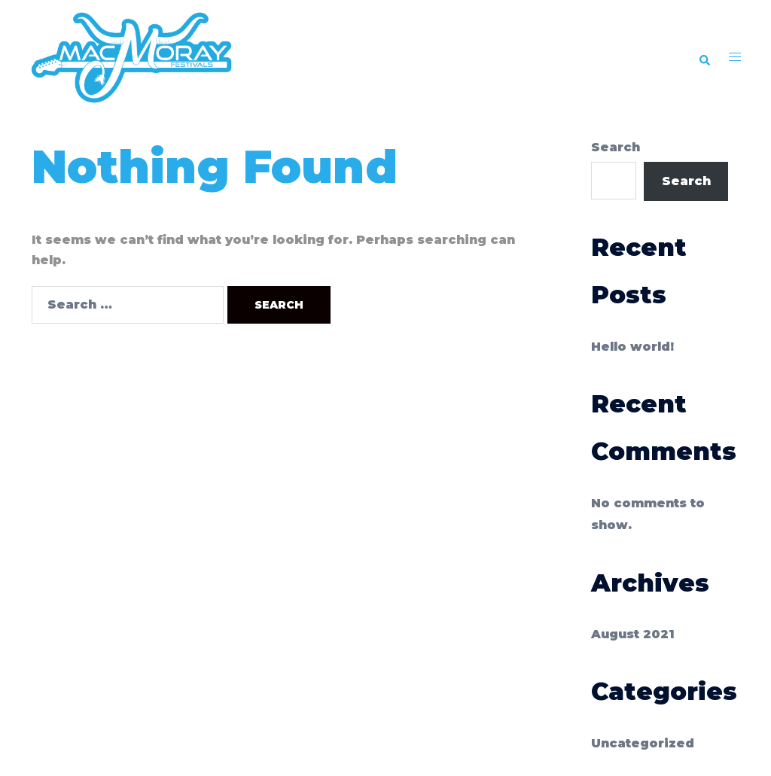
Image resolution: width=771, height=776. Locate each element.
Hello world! (632, 346)
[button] (704, 57)
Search (615, 147)
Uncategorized (642, 743)
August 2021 (633, 634)
